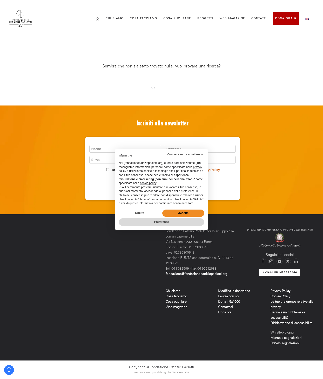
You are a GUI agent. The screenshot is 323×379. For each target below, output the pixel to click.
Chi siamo (115, 18)
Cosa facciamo (143, 18)
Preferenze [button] (161, 222)
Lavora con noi (228, 296)
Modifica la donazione (234, 291)
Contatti (259, 18)
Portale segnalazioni (285, 343)
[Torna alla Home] (21, 18)
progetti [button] (205, 18)
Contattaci (225, 307)
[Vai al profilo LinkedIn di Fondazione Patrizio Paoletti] (296, 261)
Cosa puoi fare (177, 18)
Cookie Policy (280, 296)
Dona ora (224, 312)
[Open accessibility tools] (9, 370)
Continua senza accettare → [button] (185, 154)
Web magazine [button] (232, 18)
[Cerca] (263, 4)
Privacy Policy (280, 291)
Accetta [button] (183, 213)
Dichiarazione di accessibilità (291, 323)
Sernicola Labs (180, 372)
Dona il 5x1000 (229, 302)
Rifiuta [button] (139, 213)
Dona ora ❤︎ (286, 18)
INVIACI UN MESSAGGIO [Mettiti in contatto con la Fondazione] (279, 272)
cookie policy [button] (148, 183)
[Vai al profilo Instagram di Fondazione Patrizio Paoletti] (289, 4)
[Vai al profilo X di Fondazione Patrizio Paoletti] (297, 4)
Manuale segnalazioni (286, 338)
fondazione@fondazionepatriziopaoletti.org (196, 274)
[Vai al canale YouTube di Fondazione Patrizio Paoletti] (305, 4)
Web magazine (176, 307)
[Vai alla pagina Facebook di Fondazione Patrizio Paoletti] (281, 4)
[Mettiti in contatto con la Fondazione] (314, 4)
